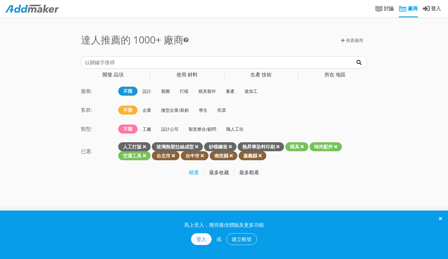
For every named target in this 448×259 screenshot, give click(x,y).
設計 (146, 91)
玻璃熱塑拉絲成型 (175, 146)
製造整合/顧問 (202, 129)
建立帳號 (242, 239)
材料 (187, 74)
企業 (146, 110)
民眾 (221, 110)
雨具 (294, 146)
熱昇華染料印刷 (258, 146)
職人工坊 (235, 129)
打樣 (184, 91)
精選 (194, 172)
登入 (201, 239)
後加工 (251, 91)
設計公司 (170, 129)
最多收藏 (219, 172)
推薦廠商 (352, 40)
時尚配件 (323, 146)
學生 (203, 110)
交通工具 (132, 155)
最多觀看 (249, 172)
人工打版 (132, 146)
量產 (230, 91)
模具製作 (207, 91)
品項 (113, 74)
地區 (335, 74)
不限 (128, 91)
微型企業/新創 (175, 110)
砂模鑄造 (218, 146)
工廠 (146, 129)
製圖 (165, 91)
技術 (261, 74)
